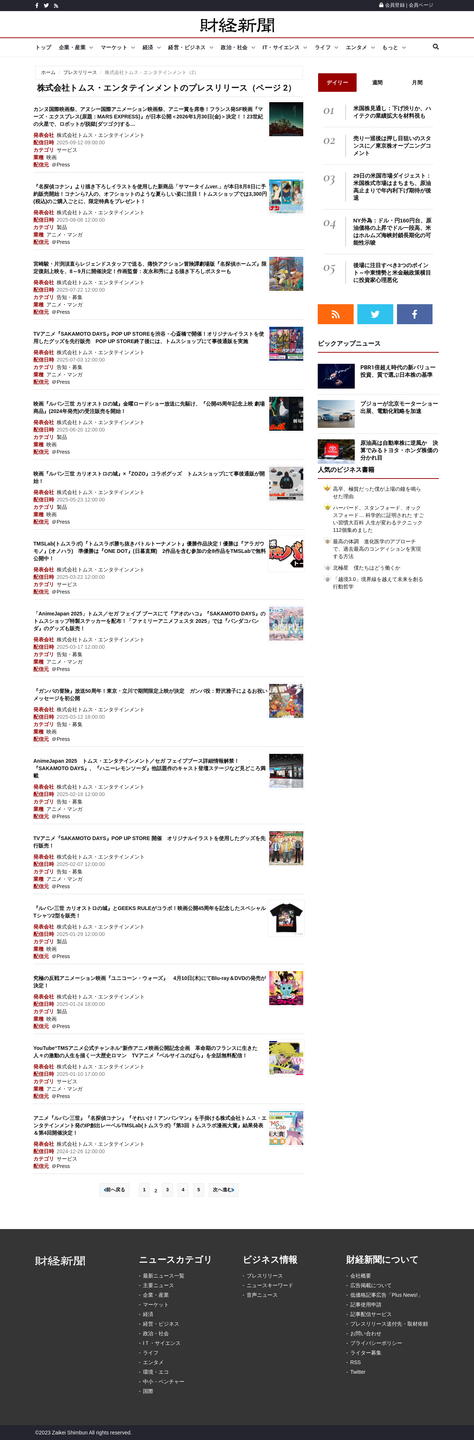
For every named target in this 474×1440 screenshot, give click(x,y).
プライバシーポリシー (376, 1343)
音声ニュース (262, 1295)
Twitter (357, 1372)
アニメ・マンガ (64, 235)
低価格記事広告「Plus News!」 (386, 1295)
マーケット (114, 47)
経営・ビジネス (187, 47)
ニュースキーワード (270, 1285)
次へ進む (223, 1189)
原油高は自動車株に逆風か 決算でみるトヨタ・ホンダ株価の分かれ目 (399, 450)
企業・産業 (72, 47)
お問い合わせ (365, 1333)
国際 (148, 1391)
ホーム (48, 72)
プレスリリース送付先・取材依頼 (389, 1324)
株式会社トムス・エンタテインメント (101, 135)
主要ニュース (158, 1285)
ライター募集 (365, 1353)
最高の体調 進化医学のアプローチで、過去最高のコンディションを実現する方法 (377, 548)
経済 (148, 47)
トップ (43, 47)
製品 (62, 227)
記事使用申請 (365, 1305)
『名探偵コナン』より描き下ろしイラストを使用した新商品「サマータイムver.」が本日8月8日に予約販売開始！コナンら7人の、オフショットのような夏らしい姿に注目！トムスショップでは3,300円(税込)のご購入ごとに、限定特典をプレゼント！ (150, 194)
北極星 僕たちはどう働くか (366, 568)
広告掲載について (371, 1285)
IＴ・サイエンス (162, 1343)
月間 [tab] (417, 82)
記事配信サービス (371, 1314)
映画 (51, 157)
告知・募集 (70, 297)
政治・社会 (234, 47)
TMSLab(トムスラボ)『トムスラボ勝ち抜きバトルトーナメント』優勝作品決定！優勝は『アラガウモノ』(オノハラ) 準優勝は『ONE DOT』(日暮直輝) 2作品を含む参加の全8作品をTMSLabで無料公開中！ (149, 551)
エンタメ (356, 47)
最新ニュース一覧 (163, 1276)
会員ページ (421, 5)
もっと (390, 47)
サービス (67, 150)
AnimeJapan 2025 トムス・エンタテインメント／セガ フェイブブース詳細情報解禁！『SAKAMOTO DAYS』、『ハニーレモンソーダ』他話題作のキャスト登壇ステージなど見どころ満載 (149, 768)
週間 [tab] (377, 82)
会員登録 (392, 5)
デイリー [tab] (337, 82)
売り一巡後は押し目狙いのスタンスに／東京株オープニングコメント (392, 145)
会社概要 (360, 1276)
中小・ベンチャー (163, 1381)
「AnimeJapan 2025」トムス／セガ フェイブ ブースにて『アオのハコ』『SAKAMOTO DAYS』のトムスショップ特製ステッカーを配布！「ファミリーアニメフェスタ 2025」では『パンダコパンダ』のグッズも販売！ (149, 621)
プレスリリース (80, 72)
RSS (355, 1362)
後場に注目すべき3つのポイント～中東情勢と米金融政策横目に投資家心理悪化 (392, 272)
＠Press (60, 165)
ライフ (323, 47)
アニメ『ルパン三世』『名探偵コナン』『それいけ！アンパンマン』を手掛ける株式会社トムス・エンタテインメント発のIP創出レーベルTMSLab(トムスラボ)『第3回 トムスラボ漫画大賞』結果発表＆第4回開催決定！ (150, 1125)
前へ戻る (114, 1189)
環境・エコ (156, 1372)
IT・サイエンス (281, 47)
